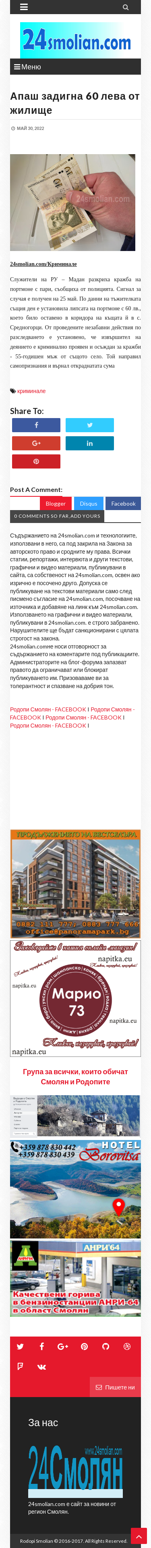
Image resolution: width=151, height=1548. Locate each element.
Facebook (124, 503)
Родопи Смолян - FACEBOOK (48, 709)
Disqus (88, 503)
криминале (31, 390)
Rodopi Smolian (36, 1541)
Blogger (56, 503)
